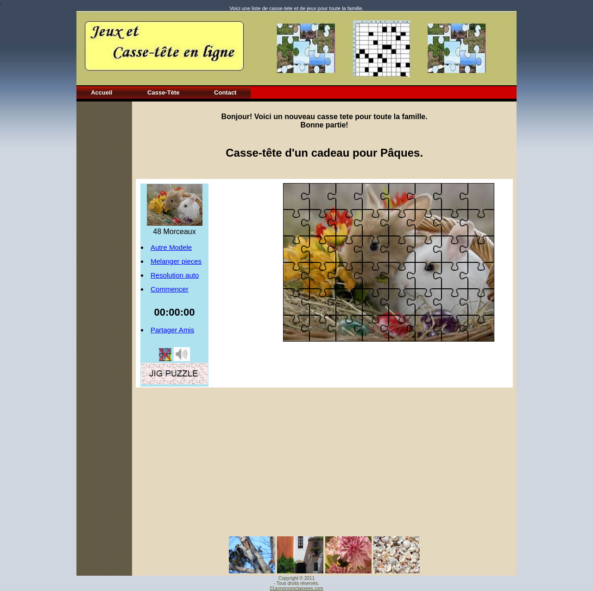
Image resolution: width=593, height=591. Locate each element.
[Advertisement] (104, 241)
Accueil (101, 92)
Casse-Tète (163, 92)
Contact (225, 92)
